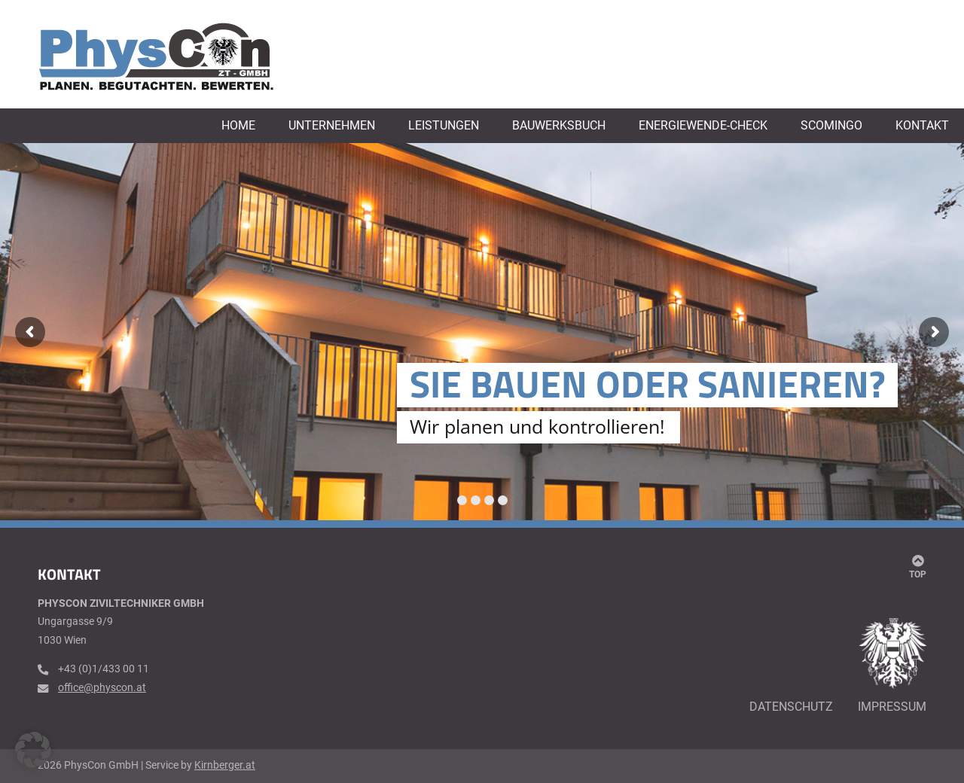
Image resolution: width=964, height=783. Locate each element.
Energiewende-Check (703, 126)
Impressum (892, 706)
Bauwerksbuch (559, 126)
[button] (33, 750)
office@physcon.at (102, 687)
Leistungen (443, 126)
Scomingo (831, 126)
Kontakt (922, 126)
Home (238, 126)
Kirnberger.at (224, 765)
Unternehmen (331, 126)
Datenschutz (791, 706)
